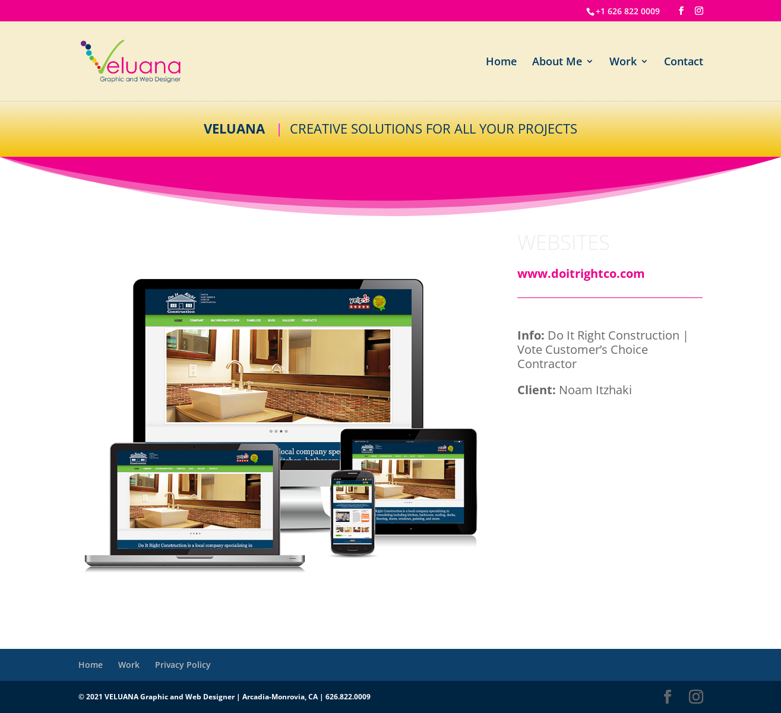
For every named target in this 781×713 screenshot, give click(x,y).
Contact (683, 62)
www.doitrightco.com (581, 273)
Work (623, 62)
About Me (557, 62)
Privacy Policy (183, 664)
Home (501, 62)
